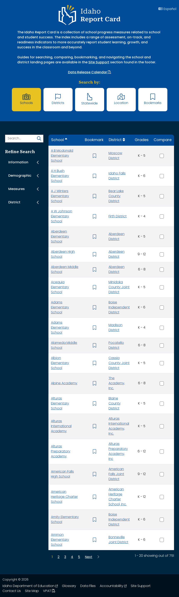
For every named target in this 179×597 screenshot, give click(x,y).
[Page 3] (65, 557)
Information (18, 162)
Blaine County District (115, 403)
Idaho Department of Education (30, 586)
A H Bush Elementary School (60, 176)
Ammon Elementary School (60, 540)
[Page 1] (52, 557)
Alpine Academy (64, 383)
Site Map (32, 591)
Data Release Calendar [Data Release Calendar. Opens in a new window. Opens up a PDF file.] (89, 72)
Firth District (118, 216)
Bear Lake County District (116, 196)
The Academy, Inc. (117, 383)
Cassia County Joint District (119, 363)
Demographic (19, 176)
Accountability (113, 586)
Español (167, 9)
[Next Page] (88, 557)
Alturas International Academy (61, 426)
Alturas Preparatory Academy (60, 451)
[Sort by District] (117, 140)
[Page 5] (79, 557)
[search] (39, 139)
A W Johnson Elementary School (61, 216)
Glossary (69, 586)
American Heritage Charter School (64, 497)
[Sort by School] (59, 140)
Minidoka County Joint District (119, 287)
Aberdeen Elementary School (60, 236)
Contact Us (11, 591)
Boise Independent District (119, 307)
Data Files (88, 586)
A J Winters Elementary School (60, 196)
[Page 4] (72, 557)
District (14, 202)
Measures (16, 189)
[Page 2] (58, 557)
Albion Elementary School (60, 363)
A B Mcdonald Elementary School (62, 156)
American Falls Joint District (116, 474)
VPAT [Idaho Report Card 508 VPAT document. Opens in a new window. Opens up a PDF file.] (49, 591)
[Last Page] (98, 557)
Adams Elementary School (60, 307)
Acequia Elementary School (60, 287)
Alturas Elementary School (60, 403)
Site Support (98, 62)
